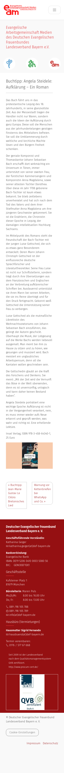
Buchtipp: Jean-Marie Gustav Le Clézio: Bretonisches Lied (16, 495)
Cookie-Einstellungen (22, 732)
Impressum (33, 743)
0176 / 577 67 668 (19, 645)
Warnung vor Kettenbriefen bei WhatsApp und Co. (42, 493)
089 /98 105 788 (18, 606)
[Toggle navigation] (54, 10)
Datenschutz (50, 743)
